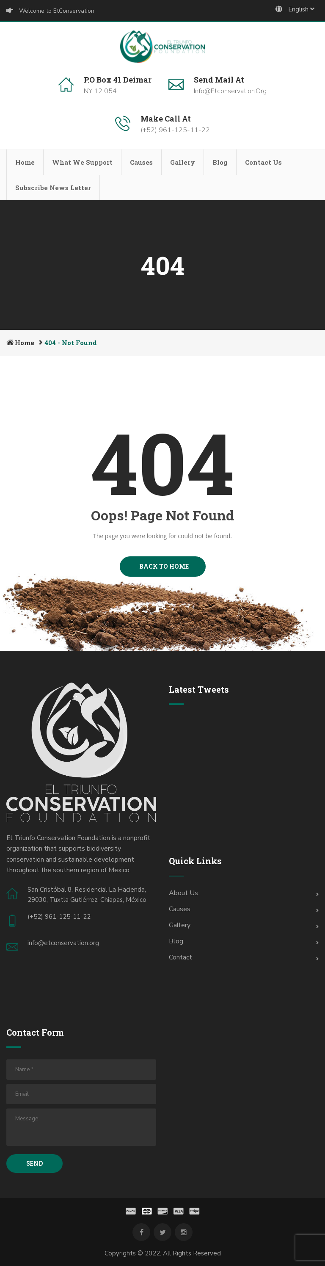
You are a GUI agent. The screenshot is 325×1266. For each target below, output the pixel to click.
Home (25, 162)
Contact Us (263, 162)
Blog (220, 162)
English (294, 9)
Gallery (182, 162)
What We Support (82, 162)
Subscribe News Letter (53, 187)
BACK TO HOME (163, 566)
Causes (141, 162)
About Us (183, 893)
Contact (180, 957)
